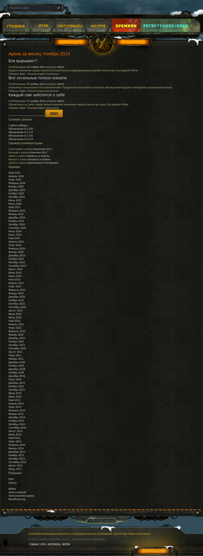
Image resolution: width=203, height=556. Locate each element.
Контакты (144, 533)
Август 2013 (16, 465)
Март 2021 (15, 355)
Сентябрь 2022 (17, 307)
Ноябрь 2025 (16, 193)
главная (33, 544)
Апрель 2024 (16, 241)
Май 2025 (14, 207)
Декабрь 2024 (17, 217)
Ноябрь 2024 (16, 221)
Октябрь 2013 (17, 458)
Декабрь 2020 (17, 362)
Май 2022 (14, 321)
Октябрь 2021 (17, 345)
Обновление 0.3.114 (21, 139)
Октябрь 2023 (17, 262)
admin (60, 67)
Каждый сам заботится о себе (37, 95)
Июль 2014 (15, 434)
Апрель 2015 (16, 403)
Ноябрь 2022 (16, 300)
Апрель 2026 (16, 176)
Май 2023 (14, 279)
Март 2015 (15, 407)
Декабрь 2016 (17, 376)
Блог (22, 74)
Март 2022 (15, 327)
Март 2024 (15, 245)
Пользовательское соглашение (92, 533)
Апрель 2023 (16, 283)
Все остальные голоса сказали (38, 78)
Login (165, 25)
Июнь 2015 (15, 396)
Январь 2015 (16, 414)
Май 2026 (14, 172)
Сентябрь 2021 (17, 348)
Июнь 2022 (15, 317)
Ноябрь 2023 (16, 259)
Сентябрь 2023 (17, 265)
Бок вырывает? (23, 61)
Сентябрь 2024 (17, 228)
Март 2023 (15, 286)
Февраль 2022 (17, 331)
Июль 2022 (15, 314)
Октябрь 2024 (17, 224)
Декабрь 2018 (17, 369)
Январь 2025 (16, 214)
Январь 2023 (16, 293)
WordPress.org (17, 499)
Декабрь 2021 (17, 338)
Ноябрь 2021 (16, 341)
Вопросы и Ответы (38, 156)
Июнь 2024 (15, 234)
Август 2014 (16, 431)
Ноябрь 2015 (16, 386)
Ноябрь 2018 (16, 372)
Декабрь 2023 (17, 255)
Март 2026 (15, 179)
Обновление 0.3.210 (21, 128)
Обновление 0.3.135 (21, 135)
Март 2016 (15, 379)
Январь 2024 (16, 252)
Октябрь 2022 (17, 303)
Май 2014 (14, 438)
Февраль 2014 (17, 445)
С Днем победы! (18, 125)
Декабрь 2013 (17, 451)
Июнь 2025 (15, 203)
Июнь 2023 (15, 276)
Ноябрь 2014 (16, 420)
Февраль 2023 (17, 290)
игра (43, 544)
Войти (12, 489)
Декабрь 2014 (17, 417)
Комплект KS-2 (43, 149)
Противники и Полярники (42, 163)
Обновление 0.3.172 (21, 132)
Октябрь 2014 (17, 424)
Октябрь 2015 (17, 389)
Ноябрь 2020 (16, 365)
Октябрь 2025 (17, 197)
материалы (54, 544)
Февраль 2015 (17, 410)
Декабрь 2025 (17, 190)
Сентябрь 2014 (17, 427)
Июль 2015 (15, 393)
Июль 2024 (15, 231)
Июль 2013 (15, 469)
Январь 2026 (16, 186)
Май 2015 (14, 400)
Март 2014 (15, 441)
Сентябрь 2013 (17, 462)
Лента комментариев (21, 495)
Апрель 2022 (16, 324)
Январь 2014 (16, 448)
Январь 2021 (16, 358)
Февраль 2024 (17, 248)
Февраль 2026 (17, 183)
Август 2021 (16, 352)
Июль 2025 (15, 200)
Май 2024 (14, 238)
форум (66, 544)
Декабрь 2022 (17, 296)
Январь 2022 (16, 334)
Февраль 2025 (17, 210)
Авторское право (125, 533)
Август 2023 (16, 269)
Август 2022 (16, 310)
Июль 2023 (15, 272)
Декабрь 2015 (17, 383)
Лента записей (17, 492)
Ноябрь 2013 (16, 455)
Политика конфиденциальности (49, 533)
